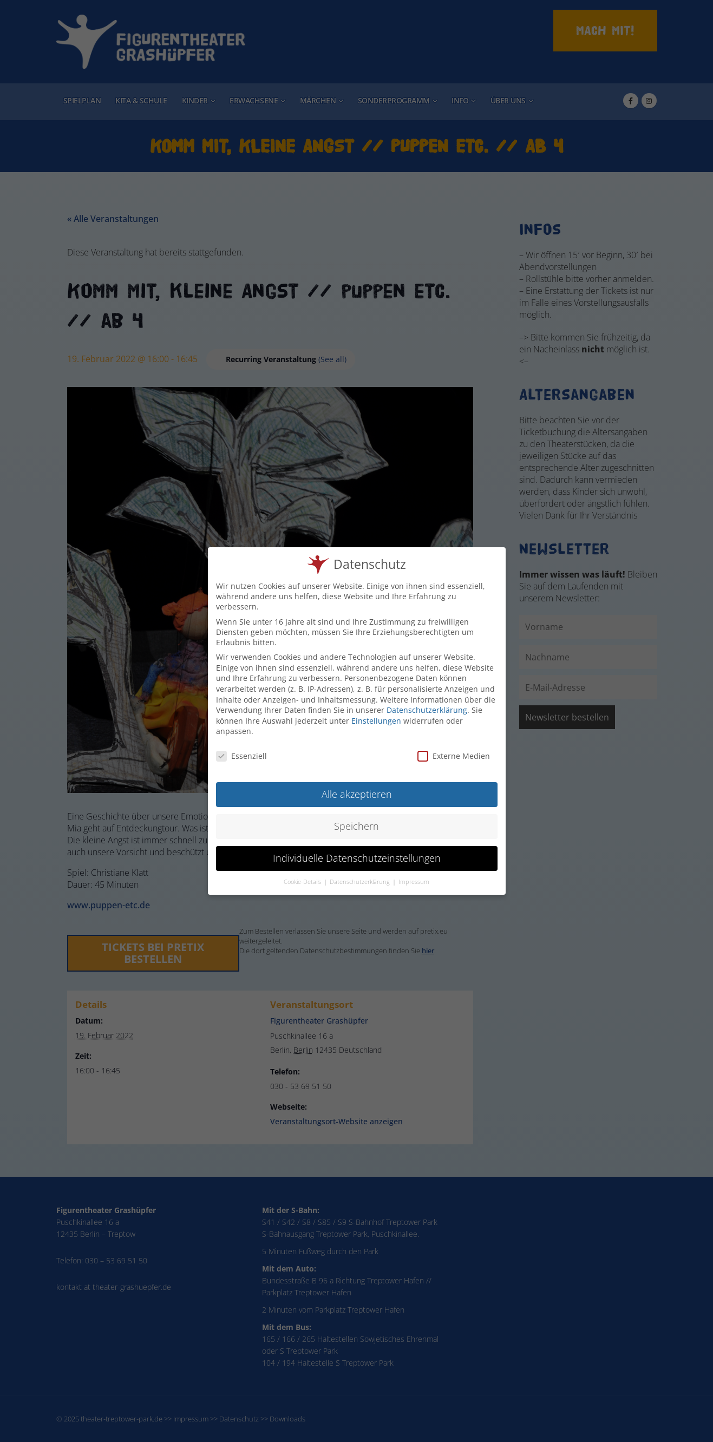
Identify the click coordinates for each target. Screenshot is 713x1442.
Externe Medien (453, 749)
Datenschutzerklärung (427, 703)
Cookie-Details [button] (303, 875)
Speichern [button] (356, 818)
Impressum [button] (413, 875)
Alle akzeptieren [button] (357, 787)
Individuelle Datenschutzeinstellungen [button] (357, 850)
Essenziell (241, 749)
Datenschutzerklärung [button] (360, 875)
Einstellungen (376, 714)
